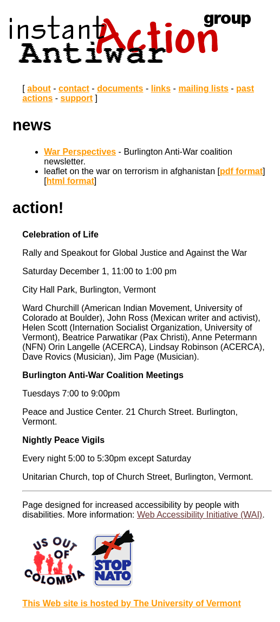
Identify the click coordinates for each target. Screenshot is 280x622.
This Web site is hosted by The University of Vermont (131, 603)
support (77, 98)
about (39, 88)
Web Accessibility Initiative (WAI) (199, 514)
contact (73, 88)
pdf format (241, 171)
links (161, 88)
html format (70, 181)
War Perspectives (80, 151)
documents (120, 88)
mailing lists (203, 88)
